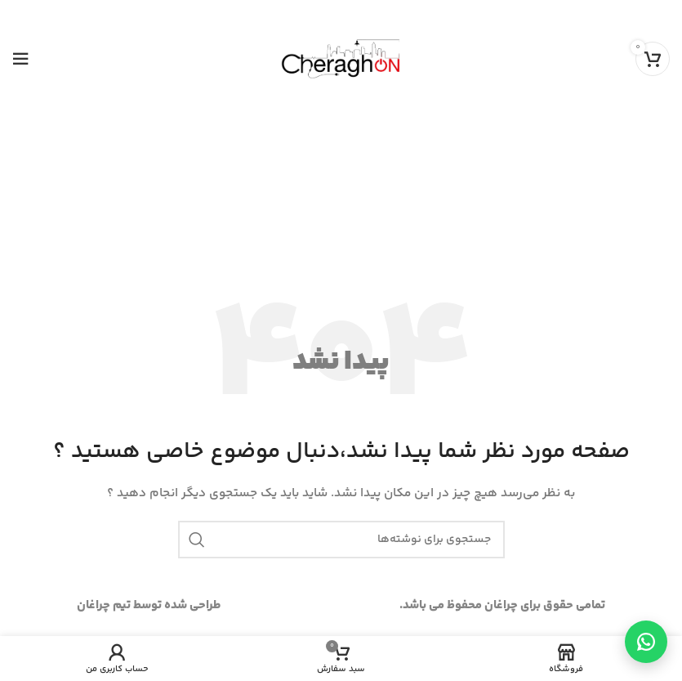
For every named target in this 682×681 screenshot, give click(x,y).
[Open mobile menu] (20, 59)
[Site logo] (341, 58)
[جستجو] (341, 539)
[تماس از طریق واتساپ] (646, 642)
